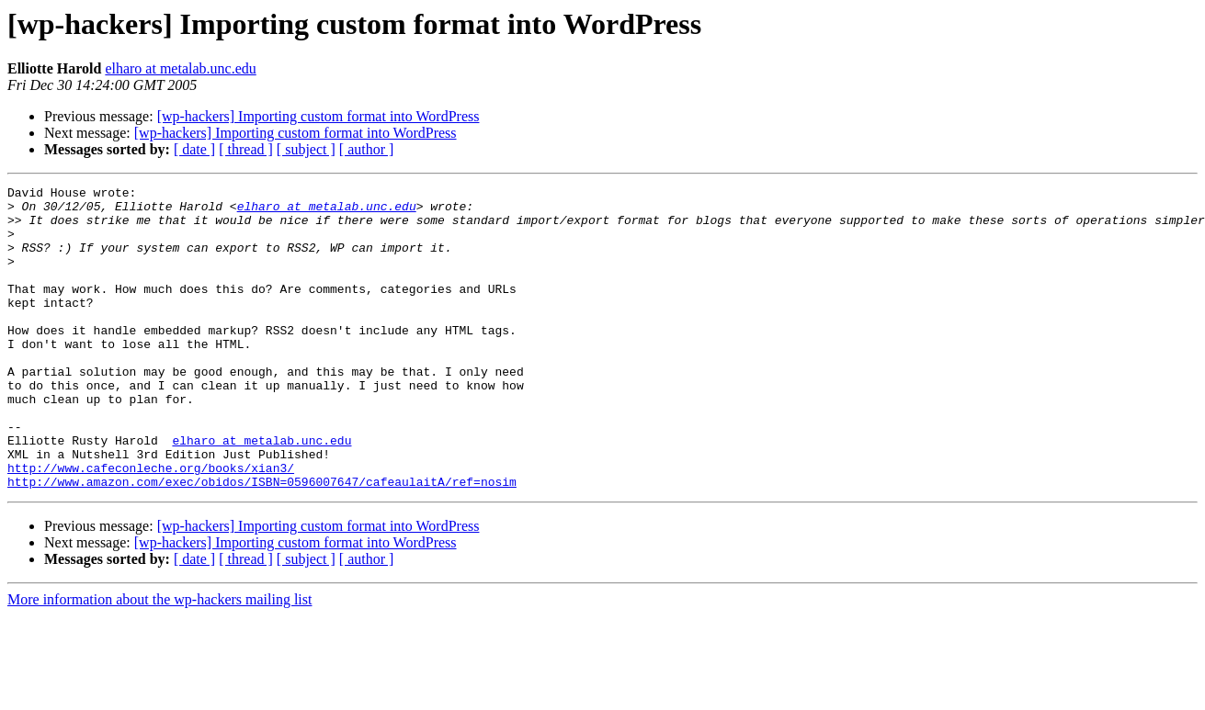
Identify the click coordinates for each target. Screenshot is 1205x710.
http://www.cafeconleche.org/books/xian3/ (150, 525)
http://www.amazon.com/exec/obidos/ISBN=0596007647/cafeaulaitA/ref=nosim (262, 542)
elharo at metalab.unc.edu (180, 68)
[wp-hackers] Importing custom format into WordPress (318, 116)
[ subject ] (306, 149)
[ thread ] (246, 149)
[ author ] (366, 149)
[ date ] (194, 149)
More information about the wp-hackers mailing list (159, 660)
